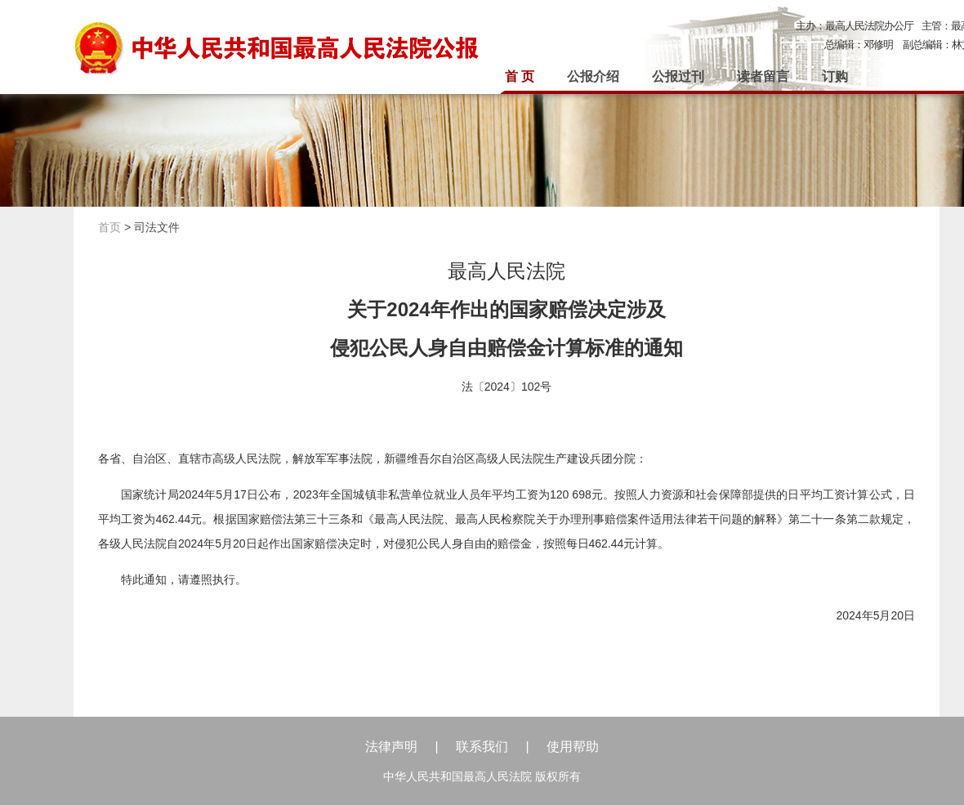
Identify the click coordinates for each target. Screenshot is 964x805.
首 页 (519, 76)
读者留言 (763, 76)
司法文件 (157, 227)
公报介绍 (593, 76)
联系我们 (482, 747)
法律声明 (391, 747)
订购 (835, 76)
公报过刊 (678, 76)
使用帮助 (573, 747)
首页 (109, 227)
